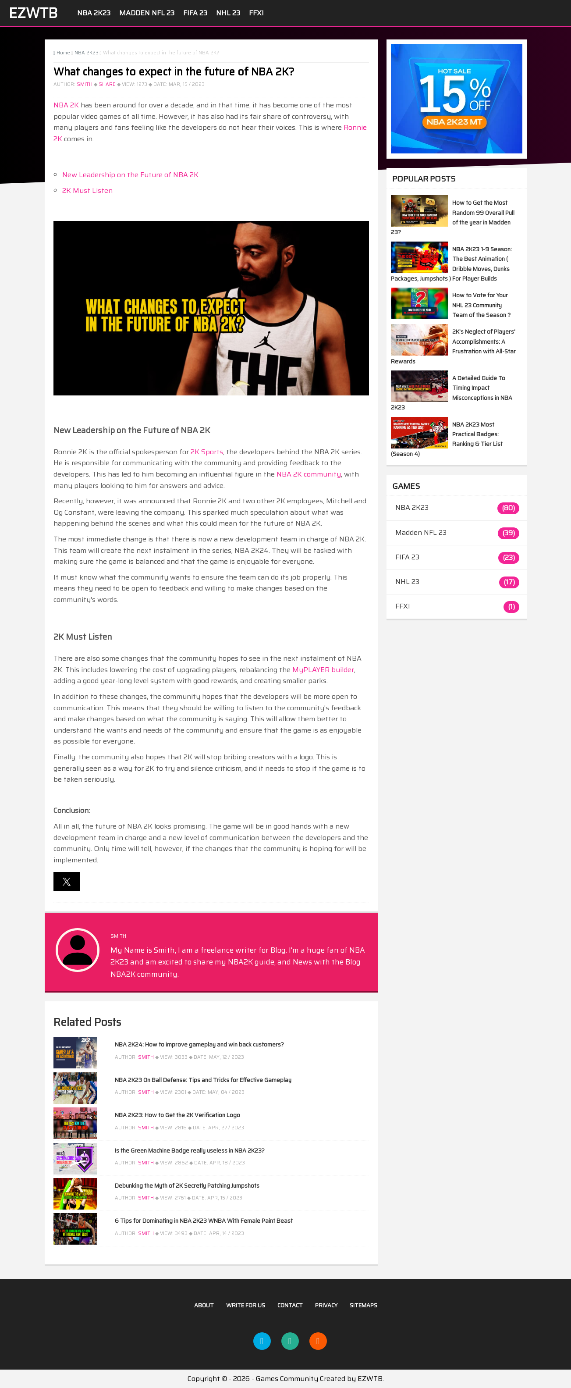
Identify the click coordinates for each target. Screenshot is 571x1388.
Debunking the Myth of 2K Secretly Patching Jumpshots (187, 1185)
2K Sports (207, 451)
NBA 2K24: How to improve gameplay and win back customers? (199, 1044)
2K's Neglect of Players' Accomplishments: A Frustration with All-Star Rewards (453, 346)
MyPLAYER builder (323, 669)
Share (107, 84)
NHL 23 (228, 12)
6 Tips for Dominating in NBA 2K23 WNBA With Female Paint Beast (204, 1220)
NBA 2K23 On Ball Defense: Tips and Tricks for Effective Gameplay (203, 1080)
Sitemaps (363, 1305)
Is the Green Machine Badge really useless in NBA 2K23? (190, 1150)
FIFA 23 (195, 12)
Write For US (245, 1305)
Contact (290, 1305)
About (204, 1305)
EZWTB (33, 13)
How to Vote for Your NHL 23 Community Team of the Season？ (482, 305)
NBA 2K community (309, 474)
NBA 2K (66, 105)
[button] (66, 881)
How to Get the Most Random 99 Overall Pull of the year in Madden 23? (452, 217)
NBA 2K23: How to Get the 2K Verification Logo (177, 1115)
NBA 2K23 (93, 12)
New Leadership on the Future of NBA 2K (130, 174)
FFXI (256, 12)
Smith (84, 84)
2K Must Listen (87, 190)
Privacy (326, 1305)
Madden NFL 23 (146, 12)
